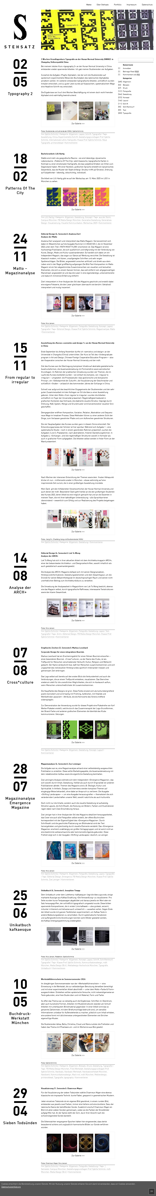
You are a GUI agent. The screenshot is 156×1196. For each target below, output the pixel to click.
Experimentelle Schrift (68, 137)
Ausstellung (46, 137)
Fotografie (83, 326)
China (54, 137)
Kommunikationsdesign (92, 963)
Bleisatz (82, 1066)
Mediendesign (101, 1075)
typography (69, 1078)
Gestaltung (79, 217)
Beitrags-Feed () (131, 72)
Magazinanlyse (102, 329)
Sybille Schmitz (52, 134)
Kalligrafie (71, 140)
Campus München (49, 220)
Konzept (88, 217)
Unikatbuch (46, 968)
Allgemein (73, 134)
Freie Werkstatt (76, 1069)
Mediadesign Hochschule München (83, 966)
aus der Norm (105, 217)
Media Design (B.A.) (58, 966)
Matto (112, 329)
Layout (81, 134)
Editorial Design (63, 329)
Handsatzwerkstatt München (94, 1072)
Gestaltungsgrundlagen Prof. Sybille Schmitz (86, 1169)
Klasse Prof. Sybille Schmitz (89, 140)
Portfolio (117, 5)
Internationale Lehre (57, 140)
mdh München (87, 1075)
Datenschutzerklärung (11, 1187)
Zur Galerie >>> (78, 124)
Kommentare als (131, 75)
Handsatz (59, 1072)
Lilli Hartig (49, 217)
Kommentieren (71, 143)
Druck (89, 1066)
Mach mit (76, 1075)
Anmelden (127, 68)
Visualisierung (54, 223)
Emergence (67, 877)
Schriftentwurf (106, 960)
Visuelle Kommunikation (71, 223)
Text (107, 631)
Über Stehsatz (103, 5)
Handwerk (45, 1075)
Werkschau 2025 (90, 223)
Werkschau (80, 179)
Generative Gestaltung (91, 220)
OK (151, 1191)
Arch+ (59, 634)
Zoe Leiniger (54, 880)
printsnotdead (57, 143)
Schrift (88, 134)
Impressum (132, 5)
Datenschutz (147, 5)
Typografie (96, 134)
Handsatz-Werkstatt (72, 1072)
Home (88, 5)
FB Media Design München (69, 220)
